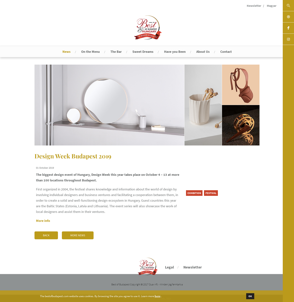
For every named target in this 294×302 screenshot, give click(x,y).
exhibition (194, 193)
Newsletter (254, 5)
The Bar (116, 51)
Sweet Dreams (142, 51)
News (66, 51)
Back (46, 234)
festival (211, 193)
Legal (169, 266)
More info (43, 220)
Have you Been (175, 51)
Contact (226, 51)
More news (78, 234)
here (157, 296)
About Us (203, 51)
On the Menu (90, 51)
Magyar (271, 5)
